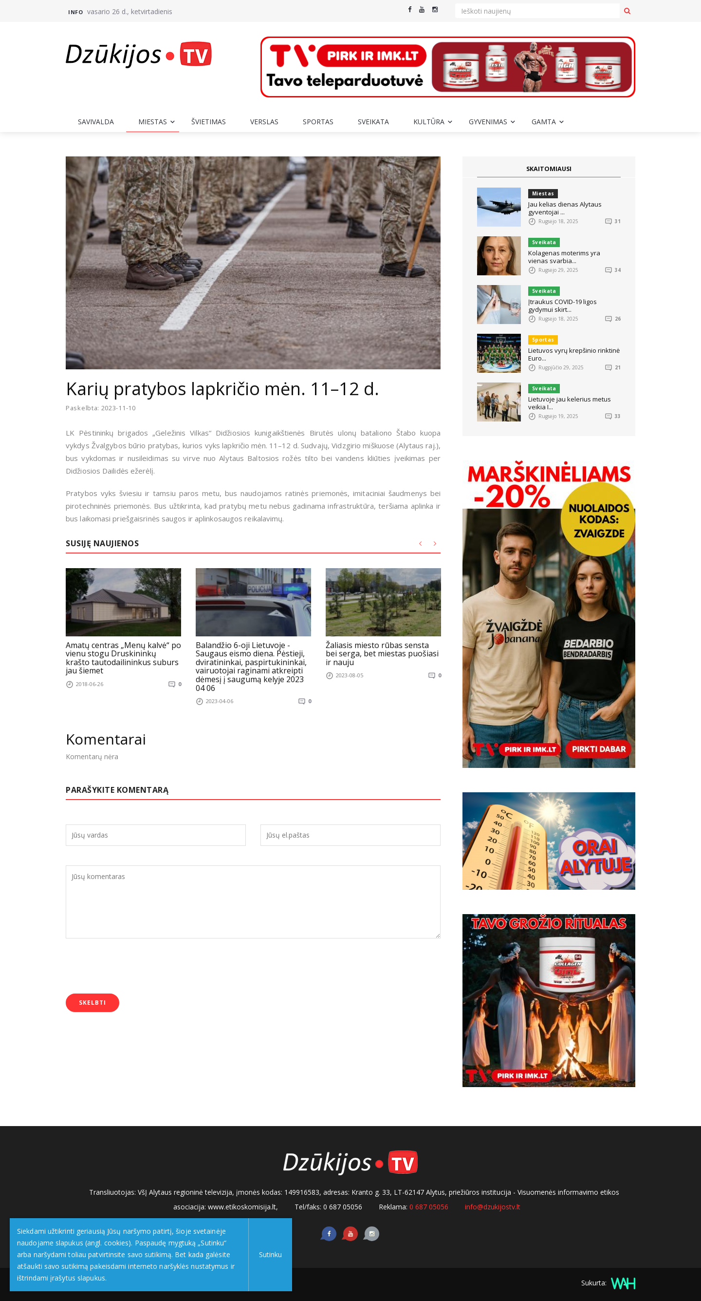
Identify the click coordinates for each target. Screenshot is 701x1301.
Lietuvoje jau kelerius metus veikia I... (569, 403)
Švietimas (208, 121)
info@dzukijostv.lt (492, 1206)
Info (75, 12)
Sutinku (268, 1254)
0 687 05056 (428, 1206)
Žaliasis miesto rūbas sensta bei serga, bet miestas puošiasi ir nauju (382, 653)
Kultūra (428, 121)
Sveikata (373, 121)
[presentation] (140, 967)
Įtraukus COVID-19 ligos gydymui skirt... (562, 305)
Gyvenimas (488, 121)
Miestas (152, 121)
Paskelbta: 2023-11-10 (101, 408)
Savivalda (96, 121)
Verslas (264, 121)
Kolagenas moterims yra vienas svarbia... (564, 257)
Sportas (318, 121)
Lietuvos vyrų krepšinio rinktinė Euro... (574, 354)
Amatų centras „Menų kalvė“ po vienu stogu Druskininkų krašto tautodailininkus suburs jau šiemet (123, 657)
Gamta (544, 121)
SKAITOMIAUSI (549, 169)
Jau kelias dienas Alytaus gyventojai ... (565, 208)
